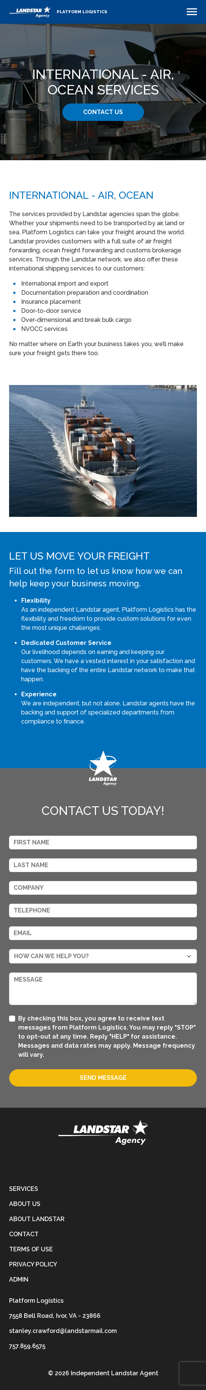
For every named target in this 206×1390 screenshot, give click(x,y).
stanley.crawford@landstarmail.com (63, 1330)
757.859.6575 (27, 1346)
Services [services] (23, 1188)
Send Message (103, 1077)
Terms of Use (31, 1249)
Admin (18, 1279)
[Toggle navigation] (192, 11)
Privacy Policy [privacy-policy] (33, 1264)
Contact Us (103, 112)
